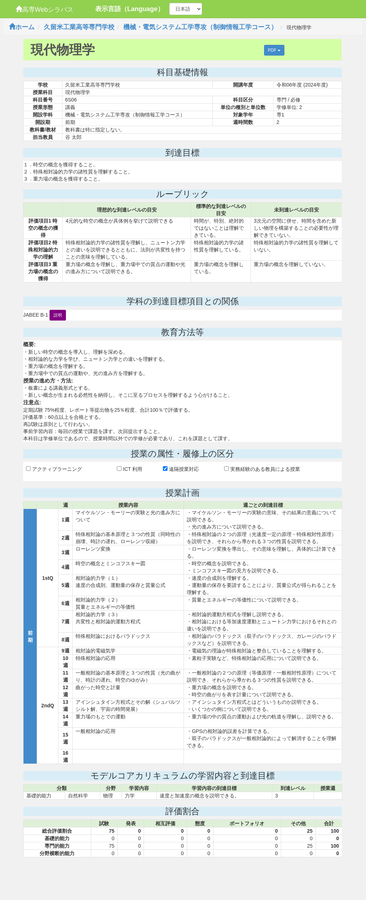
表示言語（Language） (129, 8)
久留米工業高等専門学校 (79, 27)
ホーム (22, 27)
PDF (274, 50)
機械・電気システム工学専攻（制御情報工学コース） (200, 27)
